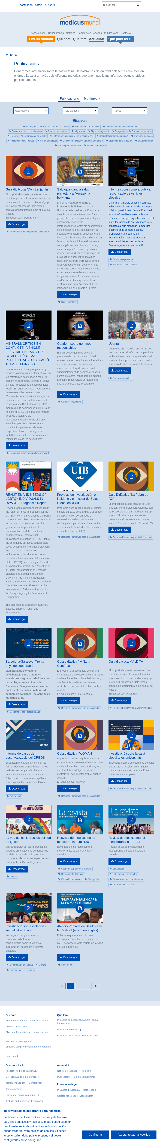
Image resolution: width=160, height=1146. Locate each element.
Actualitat (96, 39)
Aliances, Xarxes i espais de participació (27, 1032)
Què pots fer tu (15, 1065)
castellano (26, 5)
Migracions (79, 131)
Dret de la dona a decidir (120, 141)
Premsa (85, 1071)
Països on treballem (68, 1029)
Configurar (95, 1134)
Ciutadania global (48, 141)
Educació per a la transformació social (77, 1035)
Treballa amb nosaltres (18, 1101)
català (39, 5)
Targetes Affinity (14, 1089)
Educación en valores (123, 378)
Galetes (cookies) (66, 1096)
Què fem (80, 39)
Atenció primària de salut (69, 145)
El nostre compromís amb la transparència (28, 1046)
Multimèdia (92, 98)
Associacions (38, 33)
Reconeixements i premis (19, 1041)
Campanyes (84, 33)
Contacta (125, 33)
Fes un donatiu (29, 1071)
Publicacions (111, 33)
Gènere (14, 136)
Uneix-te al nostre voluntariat (21, 1095)
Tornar (13, 54)
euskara (50, 5)
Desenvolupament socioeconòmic (121, 126)
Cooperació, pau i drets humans (27, 131)
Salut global (31, 126)
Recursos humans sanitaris (56, 126)
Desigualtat (120, 131)
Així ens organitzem (16, 1026)
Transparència (56, 33)
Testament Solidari (15, 1083)
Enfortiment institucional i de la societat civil (73, 136)
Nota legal (88, 1090)
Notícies (70, 33)
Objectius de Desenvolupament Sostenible (83, 141)
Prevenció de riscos (143, 136)
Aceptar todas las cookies (134, 1134)
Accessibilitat (86, 1096)
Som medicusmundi (16, 1020)
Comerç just (35, 1083)
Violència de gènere (96, 145)
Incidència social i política (22, 141)
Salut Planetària (145, 141)
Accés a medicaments (58, 131)
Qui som (64, 39)
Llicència (75, 1090)
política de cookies (42, 1130)
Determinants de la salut (35, 136)
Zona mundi (12, 1056)
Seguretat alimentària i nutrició (113, 136)
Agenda (97, 33)
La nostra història (39, 1020)
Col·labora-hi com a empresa (21, 1077)
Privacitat (62, 1090)
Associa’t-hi (12, 1071)
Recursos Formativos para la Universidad (29, 232)
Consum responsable (142, 131)
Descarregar (18, 224)
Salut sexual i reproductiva (87, 126)
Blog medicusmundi (84, 1077)
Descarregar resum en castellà (125, 245)
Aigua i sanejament (100, 131)
